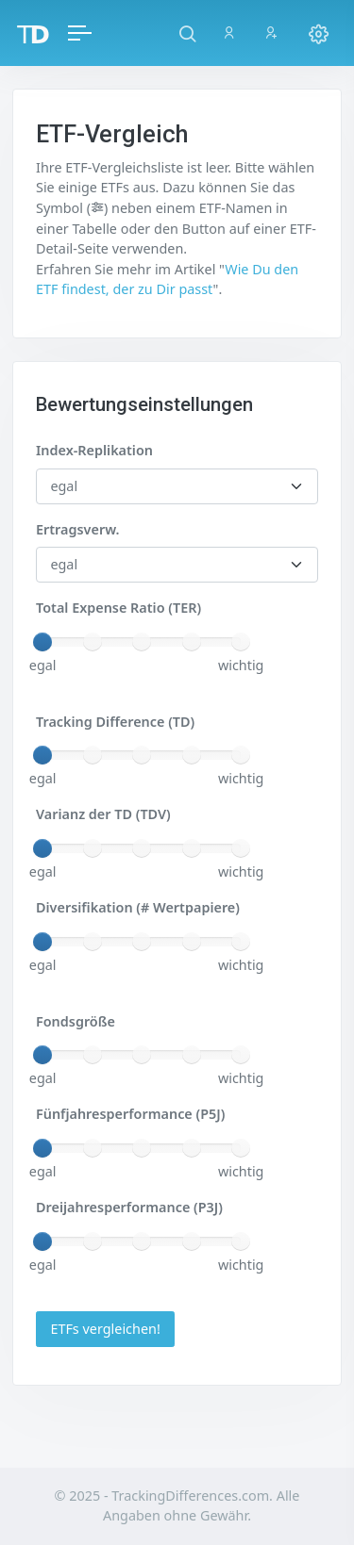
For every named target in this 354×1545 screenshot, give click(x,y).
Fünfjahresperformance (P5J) (130, 1114)
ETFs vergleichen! (105, 1329)
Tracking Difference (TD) (115, 722)
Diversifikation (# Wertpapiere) (138, 907)
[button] (187, 33)
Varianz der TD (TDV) (103, 814)
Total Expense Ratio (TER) (118, 607)
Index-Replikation (94, 450)
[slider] (42, 642)
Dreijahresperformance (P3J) (129, 1207)
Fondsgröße (75, 1021)
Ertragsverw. (77, 529)
